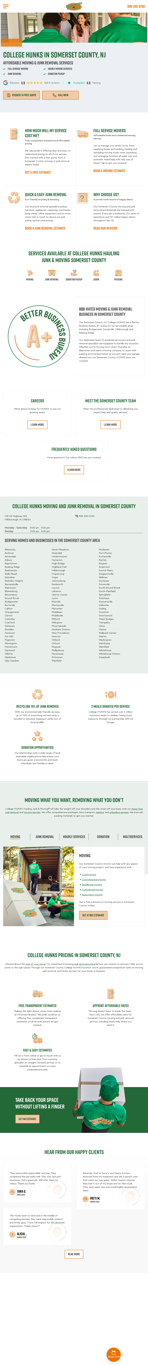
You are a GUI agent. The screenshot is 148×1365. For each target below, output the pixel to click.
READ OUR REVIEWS (105, 228)
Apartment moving (92, 894)
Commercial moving (92, 889)
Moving (15, 836)
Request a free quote (21, 95)
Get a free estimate (93, 915)
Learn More (37, 424)
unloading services (119, 812)
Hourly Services (74, 836)
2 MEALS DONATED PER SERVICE (110, 706)
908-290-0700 (136, 6)
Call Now (60, 95)
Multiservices (132, 836)
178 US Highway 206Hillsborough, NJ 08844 (18, 517)
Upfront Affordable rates (111, 1005)
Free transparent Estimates (37, 1005)
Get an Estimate (27, 1119)
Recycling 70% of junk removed (37, 706)
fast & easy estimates (37, 1050)
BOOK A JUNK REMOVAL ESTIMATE (45, 228)
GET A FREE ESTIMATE (38, 172)
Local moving (89, 874)
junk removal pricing (84, 964)
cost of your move (35, 964)
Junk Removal (45, 836)
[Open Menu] (6, 6)
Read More (74, 1254)
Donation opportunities (37, 747)
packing (100, 812)
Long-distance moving (94, 879)
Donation (103, 836)
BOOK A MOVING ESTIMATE (109, 170)
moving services (32, 812)
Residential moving (92, 884)
